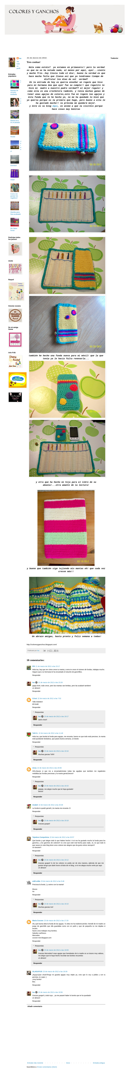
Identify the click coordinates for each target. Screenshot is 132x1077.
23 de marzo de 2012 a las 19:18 (56, 820)
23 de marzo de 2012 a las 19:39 (55, 971)
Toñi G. (35, 733)
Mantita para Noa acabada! (15, 213)
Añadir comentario (34, 1006)
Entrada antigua (99, 1063)
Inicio (68, 1063)
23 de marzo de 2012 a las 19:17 (56, 716)
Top (20, 101)
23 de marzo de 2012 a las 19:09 (56, 950)
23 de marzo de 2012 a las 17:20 (56, 921)
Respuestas (39, 712)
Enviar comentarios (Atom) (47, 1067)
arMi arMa (36, 881)
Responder (36, 675)
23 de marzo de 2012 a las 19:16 (56, 751)
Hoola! (12, 137)
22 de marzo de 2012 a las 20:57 (62, 837)
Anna (34, 768)
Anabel (35, 805)
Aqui (55, 106)
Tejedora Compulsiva (40, 837)
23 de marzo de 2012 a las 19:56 (50, 992)
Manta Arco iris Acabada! (15, 121)
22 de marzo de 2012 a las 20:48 (51, 805)
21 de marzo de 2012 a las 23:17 (48, 666)
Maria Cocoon (37, 921)
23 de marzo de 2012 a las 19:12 (56, 860)
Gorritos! (13, 165)
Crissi (34, 698)
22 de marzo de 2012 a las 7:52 (49, 698)
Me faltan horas (13, 229)
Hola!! (12, 180)
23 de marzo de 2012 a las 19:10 (56, 904)
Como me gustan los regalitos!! (14, 196)
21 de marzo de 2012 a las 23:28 (50, 682)
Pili (33, 666)
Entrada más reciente (35, 1063)
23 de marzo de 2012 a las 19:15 (56, 786)
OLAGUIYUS (37, 971)
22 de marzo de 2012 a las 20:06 (49, 768)
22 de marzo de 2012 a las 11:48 (51, 733)
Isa (33, 682)
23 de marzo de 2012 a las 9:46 (52, 881)
